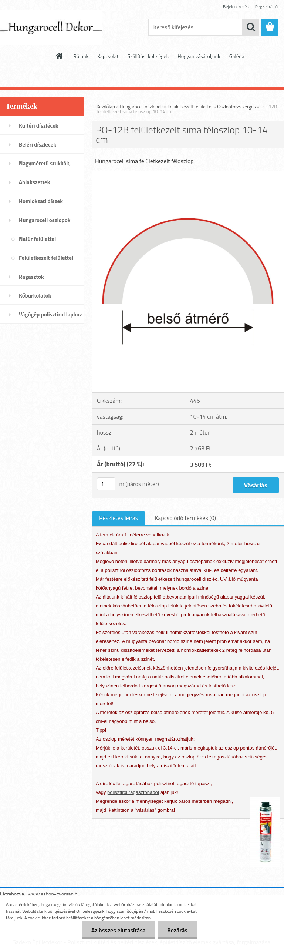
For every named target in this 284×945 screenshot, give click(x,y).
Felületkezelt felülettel (46, 258)
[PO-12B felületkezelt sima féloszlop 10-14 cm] (188, 174)
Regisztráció (266, 6)
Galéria (236, 56)
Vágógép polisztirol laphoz (50, 314)
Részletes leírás (118, 517)
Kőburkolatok (35, 295)
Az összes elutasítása (118, 930)
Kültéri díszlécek (38, 125)
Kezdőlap (106, 106)
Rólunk (80, 56)
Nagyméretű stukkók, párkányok (45, 165)
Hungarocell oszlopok (44, 220)
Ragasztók (31, 276)
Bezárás (177, 930)
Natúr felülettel (37, 239)
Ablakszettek (34, 182)
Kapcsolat (108, 56)
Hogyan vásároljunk (199, 56)
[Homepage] (59, 55)
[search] (250, 27)
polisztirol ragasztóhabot (133, 792)
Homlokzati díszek (41, 201)
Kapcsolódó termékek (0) (185, 517)
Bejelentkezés (236, 6)
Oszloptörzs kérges (236, 106)
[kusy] (106, 483)
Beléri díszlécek (37, 144)
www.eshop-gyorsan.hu (54, 894)
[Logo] (51, 27)
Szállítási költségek (148, 56)
